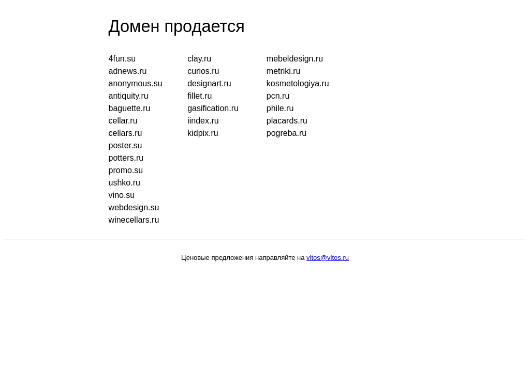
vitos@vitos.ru (327, 257)
